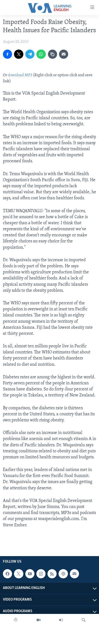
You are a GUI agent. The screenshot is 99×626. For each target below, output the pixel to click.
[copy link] (52, 54)
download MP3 (20, 75)
